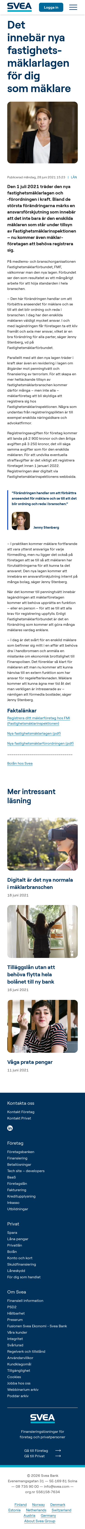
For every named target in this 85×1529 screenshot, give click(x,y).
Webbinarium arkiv (23, 1389)
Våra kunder (17, 1332)
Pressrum (15, 1319)
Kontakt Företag (20, 1111)
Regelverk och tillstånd (26, 1351)
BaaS (11, 1177)
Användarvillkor (20, 1357)
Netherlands (36, 1510)
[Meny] (73, 7)
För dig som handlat (24, 1277)
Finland (21, 1504)
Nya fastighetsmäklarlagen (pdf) (34, 733)
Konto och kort (19, 1258)
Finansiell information (25, 1300)
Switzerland (61, 1510)
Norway (38, 1504)
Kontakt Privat (19, 1118)
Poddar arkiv (18, 1396)
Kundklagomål (19, 1364)
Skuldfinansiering (21, 1264)
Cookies (14, 1376)
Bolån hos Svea (20, 763)
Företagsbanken (20, 1151)
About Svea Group (39, 1521)
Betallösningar (19, 1164)
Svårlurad (15, 1345)
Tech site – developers (25, 1170)
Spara (12, 1232)
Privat (13, 1224)
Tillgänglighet (18, 1370)
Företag (15, 1143)
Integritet (15, 1338)
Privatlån (14, 1245)
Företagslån (17, 1183)
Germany (48, 1515)
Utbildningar (17, 1209)
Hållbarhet (16, 1313)
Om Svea (16, 1292)
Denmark (57, 1504)
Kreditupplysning (21, 1196)
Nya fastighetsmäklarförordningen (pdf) (40, 743)
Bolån (12, 1251)
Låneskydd (16, 1270)
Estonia (14, 1510)
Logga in (51, 7)
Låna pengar (17, 1239)
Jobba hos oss (18, 1383)
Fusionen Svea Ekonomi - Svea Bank (37, 1326)
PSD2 (12, 1307)
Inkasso (13, 1202)
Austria (29, 1515)
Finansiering (17, 1158)
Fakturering (16, 1190)
